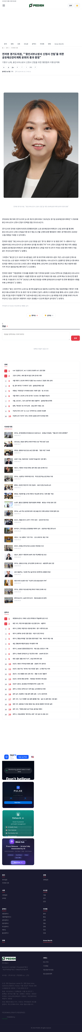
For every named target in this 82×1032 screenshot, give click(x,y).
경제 (12, 44)
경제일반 (45, 880)
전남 (44, 930)
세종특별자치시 (6, 917)
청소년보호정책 (21, 967)
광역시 (34, 44)
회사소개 (5, 967)
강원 (44, 933)
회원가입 (72, 1)
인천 (44, 901)
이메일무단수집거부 (21, 970)
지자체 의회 (5, 883)
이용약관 (12, 967)
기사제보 (45, 966)
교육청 (4, 898)
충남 (44, 917)
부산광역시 (5, 927)
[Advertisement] (41, 25)
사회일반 (4, 895)
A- (4, 67)
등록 (75, 338)
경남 (44, 923)
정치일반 (4, 880)
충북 (44, 914)
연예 (49, 44)
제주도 (4, 930)
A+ (13, 67)
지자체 (42, 44)
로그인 (78, 1)
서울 (44, 895)
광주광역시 (5, 920)
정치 (5, 44)
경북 (44, 920)
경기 (44, 898)
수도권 (26, 44)
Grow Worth (59, 44)
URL (31, 67)
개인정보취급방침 (8, 970)
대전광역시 (5, 914)
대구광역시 (5, 923)
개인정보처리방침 (48, 970)
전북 (44, 927)
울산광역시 (5, 933)
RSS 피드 (46, 962)
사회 (18, 44)
